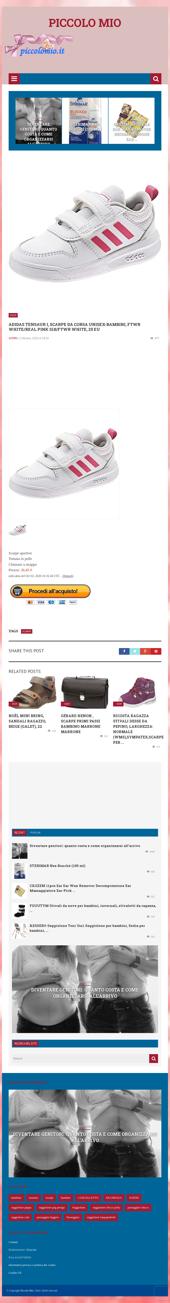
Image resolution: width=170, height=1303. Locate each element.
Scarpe (26, 631)
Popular (35, 832)
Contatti (13, 1242)
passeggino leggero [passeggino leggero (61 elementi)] (48, 1217)
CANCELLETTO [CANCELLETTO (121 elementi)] (88, 1197)
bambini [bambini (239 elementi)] (65, 1197)
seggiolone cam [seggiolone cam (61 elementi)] (20, 1217)
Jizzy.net (31, 1249)
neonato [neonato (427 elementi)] (33, 1197)
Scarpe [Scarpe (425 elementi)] (49, 1197)
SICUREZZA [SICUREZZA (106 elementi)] (114, 1197)
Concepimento (38, 117)
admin (13, 338)
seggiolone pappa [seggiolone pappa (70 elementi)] (21, 1207)
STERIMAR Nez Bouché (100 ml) (85, 126)
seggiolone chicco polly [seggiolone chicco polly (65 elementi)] (106, 1207)
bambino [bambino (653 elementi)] (16, 1197)
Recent (20, 833)
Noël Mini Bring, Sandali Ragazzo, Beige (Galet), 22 (27, 721)
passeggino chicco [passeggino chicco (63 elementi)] (138, 1207)
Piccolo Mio (27, 1290)
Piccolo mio (85, 22)
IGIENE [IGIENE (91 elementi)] (134, 1197)
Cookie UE (15, 1272)
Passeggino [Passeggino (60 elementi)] (72, 1217)
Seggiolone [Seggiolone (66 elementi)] (78, 1207)
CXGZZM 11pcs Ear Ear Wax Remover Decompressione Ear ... (131, 131)
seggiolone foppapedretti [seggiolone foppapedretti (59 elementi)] (101, 1217)
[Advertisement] (89, 59)
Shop (85, 117)
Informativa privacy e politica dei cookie (32, 1265)
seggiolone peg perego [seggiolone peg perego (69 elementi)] (52, 1207)
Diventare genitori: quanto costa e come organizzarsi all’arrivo (38, 134)
